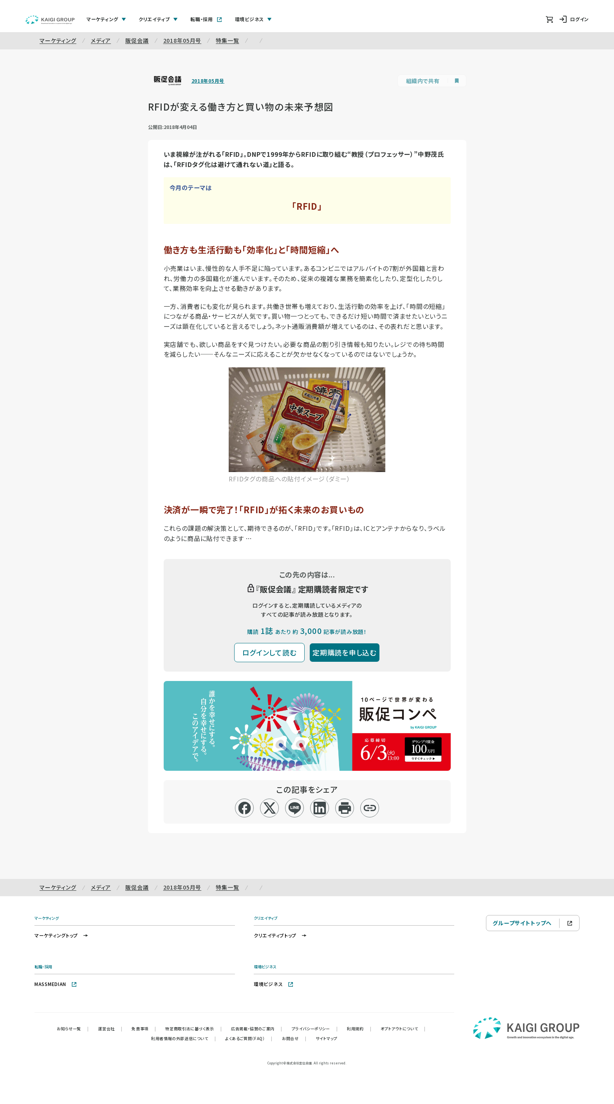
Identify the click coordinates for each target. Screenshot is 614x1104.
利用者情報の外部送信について (183, 1038)
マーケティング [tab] (106, 19)
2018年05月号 (182, 40)
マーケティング (58, 40)
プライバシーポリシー (315, 1028)
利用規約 (359, 1028)
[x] (269, 808)
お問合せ (294, 1038)
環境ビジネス (274, 984)
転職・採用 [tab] (206, 19)
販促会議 (136, 40)
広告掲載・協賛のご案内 (256, 1028)
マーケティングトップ (61, 935)
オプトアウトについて (403, 1028)
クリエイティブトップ (280, 935)
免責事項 (144, 1028)
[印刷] (345, 808)
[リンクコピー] (370, 808)
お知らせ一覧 (72, 1028)
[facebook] (244, 808)
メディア (101, 40)
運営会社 (110, 1028)
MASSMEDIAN (55, 984)
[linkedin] (320, 808)
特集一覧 (227, 40)
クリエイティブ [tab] (158, 19)
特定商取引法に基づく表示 (193, 1028)
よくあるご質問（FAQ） (249, 1038)
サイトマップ (327, 1038)
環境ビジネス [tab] (253, 19)
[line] (294, 808)
